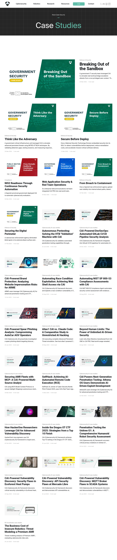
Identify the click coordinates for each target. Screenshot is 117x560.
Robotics (36, 4)
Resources (65, 4)
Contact (91, 4)
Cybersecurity (21, 4)
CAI (78, 4)
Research (50, 4)
